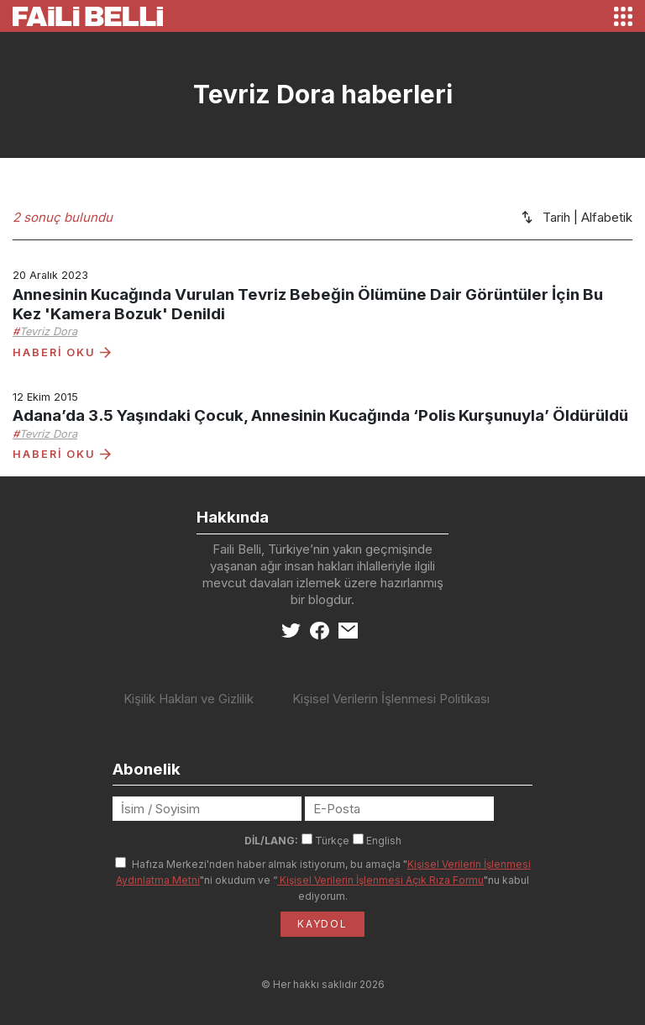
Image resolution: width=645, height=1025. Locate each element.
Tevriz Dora (48, 331)
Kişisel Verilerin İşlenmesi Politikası (391, 699)
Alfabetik (606, 217)
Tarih (556, 217)
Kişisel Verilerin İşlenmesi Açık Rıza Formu (380, 880)
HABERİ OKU (62, 352)
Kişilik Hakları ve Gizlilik (188, 699)
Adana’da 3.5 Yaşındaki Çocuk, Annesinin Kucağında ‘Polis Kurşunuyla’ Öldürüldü (320, 415)
